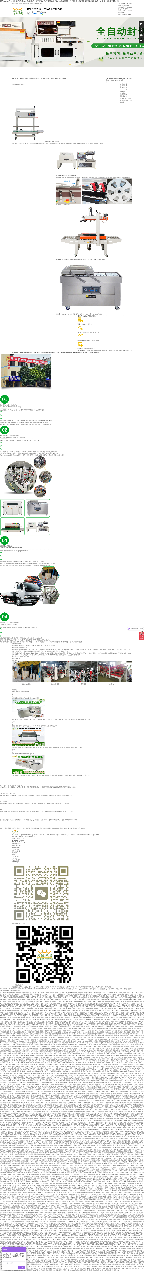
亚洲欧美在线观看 (74, 1241)
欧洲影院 (34, 1071)
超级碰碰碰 (4, 1133)
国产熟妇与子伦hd (89, 1086)
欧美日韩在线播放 (78, 1086)
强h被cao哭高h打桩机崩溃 (46, 1100)
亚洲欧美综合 (100, 1124)
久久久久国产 (9, 1138)
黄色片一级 (33, 1061)
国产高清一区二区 (83, 1122)
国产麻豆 (69, 1007)
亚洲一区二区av (5, 1149)
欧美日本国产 (105, 1080)
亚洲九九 (111, 1005)
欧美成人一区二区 (113, 1246)
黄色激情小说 (129, 1028)
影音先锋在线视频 (133, 1043)
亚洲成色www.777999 (83, 1167)
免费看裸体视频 (106, 1127)
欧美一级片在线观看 (24, 1201)
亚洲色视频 (87, 1010)
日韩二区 (79, 1266)
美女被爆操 (28, 1171)
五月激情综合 (107, 1165)
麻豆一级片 (59, 1124)
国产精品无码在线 (117, 1102)
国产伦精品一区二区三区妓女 (98, 1075)
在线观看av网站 (47, 1144)
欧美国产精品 (122, 992)
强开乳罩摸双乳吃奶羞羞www (51, 1046)
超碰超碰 (132, 1131)
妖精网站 (21, 1207)
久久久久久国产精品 (127, 1122)
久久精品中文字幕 (70, 1216)
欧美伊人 (27, 1046)
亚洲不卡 (80, 1093)
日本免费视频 (109, 1124)
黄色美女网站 (122, 1089)
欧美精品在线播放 (27, 1080)
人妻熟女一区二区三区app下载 (27, 1007)
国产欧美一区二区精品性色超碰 (50, 1059)
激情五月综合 (5, 1021)
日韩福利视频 (6, 1158)
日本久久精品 (28, 1037)
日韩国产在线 (94, 1207)
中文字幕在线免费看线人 (75, 1210)
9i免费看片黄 (73, 1050)
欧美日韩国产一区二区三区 (127, 1165)
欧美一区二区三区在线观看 (134, 1017)
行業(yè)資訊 (15, 856)
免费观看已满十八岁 (94, 1099)
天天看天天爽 (72, 1190)
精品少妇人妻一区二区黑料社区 (119, 1003)
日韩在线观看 (54, 1111)
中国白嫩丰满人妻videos (87, 1236)
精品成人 (11, 1187)
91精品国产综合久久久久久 (76, 1037)
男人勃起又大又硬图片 (14, 1080)
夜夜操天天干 (73, 1185)
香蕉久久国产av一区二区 (56, 1048)
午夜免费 (13, 1035)
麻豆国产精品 (18, 1138)
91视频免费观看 (127, 1151)
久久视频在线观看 (69, 1057)
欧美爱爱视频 (63, 1055)
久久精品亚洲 (46, 1034)
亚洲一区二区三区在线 (104, 1026)
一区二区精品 (54, 1053)
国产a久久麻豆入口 (126, 1236)
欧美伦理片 (83, 1012)
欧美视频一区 (21, 1246)
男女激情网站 (52, 1127)
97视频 (12, 1095)
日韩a (11, 1021)
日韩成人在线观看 (104, 1021)
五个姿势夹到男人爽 (68, 1252)
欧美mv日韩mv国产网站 (74, 1153)
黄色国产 (16, 1122)
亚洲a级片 (85, 1061)
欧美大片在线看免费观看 (15, 1039)
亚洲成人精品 (92, 1151)
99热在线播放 (64, 1025)
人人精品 (70, 1102)
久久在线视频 (96, 1019)
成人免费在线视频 (38, 1070)
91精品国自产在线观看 (114, 1075)
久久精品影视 (46, 998)
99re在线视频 (28, 1062)
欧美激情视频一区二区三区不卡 (40, 1053)
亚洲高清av (138, 1221)
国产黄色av (125, 1162)
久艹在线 (109, 1171)
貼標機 (122, 102)
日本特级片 (58, 1012)
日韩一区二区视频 (128, 1035)
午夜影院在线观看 (65, 1059)
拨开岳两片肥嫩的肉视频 (55, 1039)
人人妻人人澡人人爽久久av (26, 1257)
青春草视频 (25, 1129)
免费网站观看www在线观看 (92, 1189)
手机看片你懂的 (131, 1136)
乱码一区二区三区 (43, 1071)
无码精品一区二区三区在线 (136, 1264)
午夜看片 (106, 1005)
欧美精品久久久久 (134, 1196)
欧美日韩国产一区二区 (110, 1014)
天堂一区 (39, 1021)
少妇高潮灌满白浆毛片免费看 (49, 1035)
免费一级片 (123, 1167)
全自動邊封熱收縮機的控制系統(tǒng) (23, 754)
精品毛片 (8, 1124)
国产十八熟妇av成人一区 (47, 996)
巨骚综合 (66, 1136)
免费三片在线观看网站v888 (73, 1225)
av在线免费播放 (23, 1210)
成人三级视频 (67, 1254)
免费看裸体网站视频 (109, 1151)
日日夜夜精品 (53, 1061)
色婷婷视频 (124, 1026)
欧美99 (127, 1131)
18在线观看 (113, 992)
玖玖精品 (35, 1207)
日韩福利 (32, 1016)
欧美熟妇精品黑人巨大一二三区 (34, 1223)
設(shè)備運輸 (26, 684)
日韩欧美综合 (140, 1131)
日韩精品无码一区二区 (100, 1037)
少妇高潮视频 (8, 1048)
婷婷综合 (34, 1250)
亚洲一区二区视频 (108, 1263)
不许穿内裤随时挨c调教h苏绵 (116, 1142)
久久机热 (42, 1057)
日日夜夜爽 (54, 1131)
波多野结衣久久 (93, 1113)
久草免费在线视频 (121, 1140)
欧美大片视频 (103, 998)
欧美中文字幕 (88, 1080)
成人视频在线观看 (123, 1010)
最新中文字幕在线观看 (46, 1052)
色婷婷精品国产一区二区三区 (23, 1012)
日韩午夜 (74, 1041)
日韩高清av (76, 1245)
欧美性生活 (101, 1252)
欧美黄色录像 (38, 1001)
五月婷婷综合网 (86, 1160)
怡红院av (51, 1205)
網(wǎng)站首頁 (124, 5)
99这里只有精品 (81, 1068)
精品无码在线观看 (97, 1221)
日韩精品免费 (39, 1135)
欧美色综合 (35, 1037)
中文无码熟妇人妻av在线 (113, 1252)
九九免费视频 (5, 1014)
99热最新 (61, 1135)
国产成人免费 (112, 1261)
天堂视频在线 (62, 994)
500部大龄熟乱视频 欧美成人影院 (10, 1064)
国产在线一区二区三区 (75, 1095)
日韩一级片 (8, 1216)
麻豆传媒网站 (22, 1079)
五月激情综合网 (79, 1039)
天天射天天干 (29, 1086)
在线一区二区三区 (86, 1120)
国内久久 (47, 1032)
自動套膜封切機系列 (126, 100)
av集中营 (87, 1025)
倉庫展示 (83, 684)
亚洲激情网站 (99, 1089)
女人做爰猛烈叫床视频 (52, 1257)
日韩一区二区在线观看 (96, 1153)
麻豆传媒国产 (46, 1111)
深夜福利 (39, 1120)
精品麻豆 (73, 1169)
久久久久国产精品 (92, 1044)
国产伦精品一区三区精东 (18, 1043)
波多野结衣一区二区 (78, 1010)
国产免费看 (69, 1089)
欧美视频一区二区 (7, 1026)
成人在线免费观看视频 (75, 1026)
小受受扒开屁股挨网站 (119, 1044)
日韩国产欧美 (34, 1097)
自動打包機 (123, 86)
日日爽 (120, 1198)
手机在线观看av (87, 1246)
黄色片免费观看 (122, 1189)
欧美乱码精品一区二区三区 (52, 1077)
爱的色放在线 (48, 1198)
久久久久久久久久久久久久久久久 (92, 1263)
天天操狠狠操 (103, 1077)
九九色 (34, 992)
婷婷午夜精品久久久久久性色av (93, 1228)
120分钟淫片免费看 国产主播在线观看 (15, 1008)
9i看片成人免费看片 (87, 1144)
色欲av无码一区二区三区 (129, 1113)
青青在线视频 (13, 1144)
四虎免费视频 (121, 1017)
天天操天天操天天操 (47, 1129)
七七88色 (122, 1012)
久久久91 (10, 1082)
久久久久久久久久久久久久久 (54, 1109)
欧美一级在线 (38, 1144)
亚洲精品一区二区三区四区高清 (80, 1034)
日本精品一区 (120, 1052)
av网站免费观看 (134, 1106)
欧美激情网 (125, 1057)
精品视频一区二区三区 (103, 1115)
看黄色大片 (109, 1050)
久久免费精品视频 (78, 998)
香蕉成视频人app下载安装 (59, 992)
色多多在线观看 (56, 1169)
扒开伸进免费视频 (135, 1048)
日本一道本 (53, 1207)
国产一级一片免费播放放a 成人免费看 (99, 1140)
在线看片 (15, 1201)
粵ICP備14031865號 (75, 987)
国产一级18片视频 (125, 1032)
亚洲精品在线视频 (20, 1154)
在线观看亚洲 (9, 1050)
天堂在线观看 (35, 1201)
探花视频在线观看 (7, 1068)
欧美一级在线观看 (114, 1048)
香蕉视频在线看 (20, 1156)
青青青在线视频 (112, 1007)
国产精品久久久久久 (115, 1061)
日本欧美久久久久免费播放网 (61, 1133)
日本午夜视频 (102, 1169)
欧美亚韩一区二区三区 (18, 1059)
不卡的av (85, 1057)
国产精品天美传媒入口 (33, 1084)
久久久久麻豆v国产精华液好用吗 (22, 1142)
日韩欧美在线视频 (115, 1106)
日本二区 (72, 1088)
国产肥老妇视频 (36, 1234)
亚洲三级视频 (94, 998)
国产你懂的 (37, 1178)
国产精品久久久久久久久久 (125, 1068)
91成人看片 (7, 1176)
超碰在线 (19, 1115)
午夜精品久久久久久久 (70, 1117)
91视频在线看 (129, 1257)
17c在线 (88, 1108)
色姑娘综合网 (72, 1180)
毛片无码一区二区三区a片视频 (47, 1003)
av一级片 (139, 1136)
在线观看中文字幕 (5, 1059)
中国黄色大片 (119, 1099)
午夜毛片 (44, 1149)
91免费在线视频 (42, 1156)
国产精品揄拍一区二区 (52, 1023)
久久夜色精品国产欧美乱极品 (54, 1057)
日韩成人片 (12, 1140)
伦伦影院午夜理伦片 (92, 1068)
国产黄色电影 (136, 1023)
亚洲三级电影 (116, 1026)
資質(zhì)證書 (16, 851)
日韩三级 (96, 1097)
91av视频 (38, 1088)
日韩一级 (125, 1064)
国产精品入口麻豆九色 (121, 1073)
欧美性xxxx (21, 1144)
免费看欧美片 (77, 1007)
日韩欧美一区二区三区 (83, 1062)
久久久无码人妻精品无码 (56, 1075)
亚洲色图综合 (45, 1005)
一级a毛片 (130, 1016)
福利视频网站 (4, 1070)
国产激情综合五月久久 (85, 1073)
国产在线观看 (88, 1046)
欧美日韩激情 (67, 1030)
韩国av (139, 1026)
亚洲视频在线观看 (71, 1008)
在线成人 (71, 1099)
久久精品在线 (20, 1041)
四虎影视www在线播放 (21, 1093)
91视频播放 (27, 992)
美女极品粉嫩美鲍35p (33, 1174)
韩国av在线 (29, 1154)
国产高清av (77, 1207)
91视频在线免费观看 (53, 1158)
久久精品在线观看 (17, 1044)
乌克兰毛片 (27, 1111)
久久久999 (32, 1124)
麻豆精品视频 (98, 992)
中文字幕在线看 (68, 1001)
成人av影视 (46, 1108)
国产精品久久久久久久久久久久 (50, 1062)
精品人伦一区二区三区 (126, 1207)
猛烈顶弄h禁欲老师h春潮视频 (91, 1095)
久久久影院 (11, 1160)
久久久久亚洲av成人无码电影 (53, 1093)
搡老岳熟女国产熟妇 (77, 1046)
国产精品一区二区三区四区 (55, 1104)
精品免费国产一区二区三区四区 (115, 1104)
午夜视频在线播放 (7, 1270)
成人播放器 (78, 1057)
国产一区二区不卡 (116, 999)
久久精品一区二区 (77, 1030)
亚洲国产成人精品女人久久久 (69, 999)
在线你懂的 (89, 1241)
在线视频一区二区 (67, 1174)
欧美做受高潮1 (77, 1084)
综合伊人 (39, 1046)
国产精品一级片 (83, 1138)
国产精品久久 (132, 1026)
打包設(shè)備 (45, 78)
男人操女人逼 (66, 1071)
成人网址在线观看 (59, 1163)
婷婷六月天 (135, 1180)
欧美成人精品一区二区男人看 (25, 1001)
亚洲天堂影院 (69, 1075)
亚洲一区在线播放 (110, 1023)
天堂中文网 (24, 1048)
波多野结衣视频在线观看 (79, 1044)
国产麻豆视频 (108, 1136)
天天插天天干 (103, 1227)
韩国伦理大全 (63, 1102)
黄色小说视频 (19, 1236)
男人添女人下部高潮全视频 (52, 999)
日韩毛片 (88, 1208)
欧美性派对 (97, 1257)
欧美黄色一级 (32, 1021)
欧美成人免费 (78, 1106)
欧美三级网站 (85, 1075)
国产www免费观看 (56, 1032)
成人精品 (128, 1259)
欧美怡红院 (122, 1136)
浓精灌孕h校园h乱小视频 (67, 1023)
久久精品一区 (87, 1026)
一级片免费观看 (63, 1120)
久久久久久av (71, 1021)
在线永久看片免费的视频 (103, 1030)
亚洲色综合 (90, 1198)
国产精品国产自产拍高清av (124, 1129)
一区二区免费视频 (125, 1050)
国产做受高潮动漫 (69, 1104)
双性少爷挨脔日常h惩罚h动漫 (108, 1068)
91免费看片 (19, 1111)
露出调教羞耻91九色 (95, 1016)
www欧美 (20, 992)
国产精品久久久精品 (136, 1057)
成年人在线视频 (82, 1185)
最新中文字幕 (140, 1012)
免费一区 (87, 998)
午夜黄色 (71, 1147)
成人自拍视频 (33, 1093)
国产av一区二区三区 (98, 1032)
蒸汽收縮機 (123, 95)
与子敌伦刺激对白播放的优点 (8, 992)
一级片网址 (119, 1053)
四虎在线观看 (93, 1061)
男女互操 (18, 1014)
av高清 (94, 1030)
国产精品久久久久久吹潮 (8, 1037)
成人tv (69, 1044)
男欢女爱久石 (43, 1097)
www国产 (41, 1171)
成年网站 (69, 1212)
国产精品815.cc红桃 (131, 1021)
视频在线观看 (21, 1019)
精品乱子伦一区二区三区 (70, 1124)
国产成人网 (94, 1252)
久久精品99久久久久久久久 (116, 1037)
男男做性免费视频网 (25, 1234)
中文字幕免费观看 (95, 1079)
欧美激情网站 (88, 1192)
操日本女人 (27, 1025)
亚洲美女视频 (99, 1198)
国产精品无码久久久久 (9, 1111)
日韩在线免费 (5, 1169)
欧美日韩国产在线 (128, 1153)
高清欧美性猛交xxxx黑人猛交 (32, 1189)
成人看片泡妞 (6, 1113)
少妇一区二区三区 (22, 1167)
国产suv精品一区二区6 (42, 1113)
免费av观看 (13, 1023)
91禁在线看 (36, 1019)
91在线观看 (39, 1245)
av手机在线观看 (54, 1113)
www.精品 (72, 1194)
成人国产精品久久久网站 (39, 1252)
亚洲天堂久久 (90, 1257)
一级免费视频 (91, 1117)
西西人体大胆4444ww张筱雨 (106, 1135)
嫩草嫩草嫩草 (72, 1181)
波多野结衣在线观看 (61, 1021)
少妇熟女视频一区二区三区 (66, 1223)
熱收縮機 (123, 91)
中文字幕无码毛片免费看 (91, 1093)
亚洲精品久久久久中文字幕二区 (13, 1118)
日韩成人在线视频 (73, 1270)
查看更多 (59, 204)
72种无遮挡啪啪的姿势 (134, 1230)
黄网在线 (79, 1005)
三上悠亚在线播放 (64, 1236)
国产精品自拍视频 (74, 1016)
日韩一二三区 (27, 1250)
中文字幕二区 (104, 1097)
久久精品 (60, 1214)
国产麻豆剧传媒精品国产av (130, 1095)
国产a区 (14, 1198)
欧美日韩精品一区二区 (32, 1117)
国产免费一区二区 (54, 1037)
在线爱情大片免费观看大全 (50, 1082)
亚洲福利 (26, 1216)
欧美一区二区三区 (122, 996)
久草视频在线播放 (73, 1064)
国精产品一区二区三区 (20, 1021)
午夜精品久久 (89, 1190)
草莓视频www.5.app (70, 1199)
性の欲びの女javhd (99, 1203)
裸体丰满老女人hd (107, 1016)
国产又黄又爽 (84, 1052)
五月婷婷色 (13, 1171)
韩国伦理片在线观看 (29, 1115)
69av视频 (93, 1118)
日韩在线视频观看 (34, 1158)
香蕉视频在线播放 (26, 1104)
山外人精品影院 (63, 1043)
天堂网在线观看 (90, 1259)
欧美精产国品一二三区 (77, 1232)
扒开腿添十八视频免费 (6, 1218)
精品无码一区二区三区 (23, 1145)
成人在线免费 (122, 1001)
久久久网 (55, 1239)
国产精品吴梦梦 (19, 1062)
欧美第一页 (94, 1035)
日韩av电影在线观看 (120, 1138)
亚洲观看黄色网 (33, 1048)
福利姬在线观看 (19, 1102)
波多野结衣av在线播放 (92, 1158)
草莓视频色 (122, 1158)
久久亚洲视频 (60, 996)
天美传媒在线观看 (81, 1250)
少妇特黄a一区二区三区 (45, 1250)
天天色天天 (59, 1001)
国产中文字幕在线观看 (96, 1210)
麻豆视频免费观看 (69, 1048)
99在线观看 (40, 999)
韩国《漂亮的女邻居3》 (89, 1028)
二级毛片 (14, 1019)
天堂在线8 (46, 1001)
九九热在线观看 (64, 1239)
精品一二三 (106, 992)
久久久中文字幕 (19, 1034)
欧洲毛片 (61, 1122)
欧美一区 (84, 1099)
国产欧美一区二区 (122, 1043)
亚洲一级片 (113, 1089)
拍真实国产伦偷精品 (115, 1162)
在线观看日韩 (59, 1136)
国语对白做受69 (31, 999)
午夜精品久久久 (129, 1104)
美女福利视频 (25, 1160)
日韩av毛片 (95, 1071)
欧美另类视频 (60, 1068)
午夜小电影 (78, 1099)
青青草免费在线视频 (108, 994)
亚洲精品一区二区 (54, 1196)
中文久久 (37, 1028)
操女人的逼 (122, 1174)
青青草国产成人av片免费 (96, 1122)
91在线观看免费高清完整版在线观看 (85, 1055)
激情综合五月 (93, 1059)
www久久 (74, 1113)
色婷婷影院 (63, 1153)
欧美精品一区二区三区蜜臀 (77, 1043)
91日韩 (51, 1163)
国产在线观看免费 (39, 1023)
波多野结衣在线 (20, 1117)
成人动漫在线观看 (84, 1079)
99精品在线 (11, 1192)
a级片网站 (113, 1017)
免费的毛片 (5, 1003)
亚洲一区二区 (137, 1207)
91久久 (104, 1043)
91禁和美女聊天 (43, 1048)
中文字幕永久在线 (47, 1189)
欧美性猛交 (31, 1088)
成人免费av (88, 1127)
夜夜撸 (88, 999)
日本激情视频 (79, 1077)
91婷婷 (133, 1111)
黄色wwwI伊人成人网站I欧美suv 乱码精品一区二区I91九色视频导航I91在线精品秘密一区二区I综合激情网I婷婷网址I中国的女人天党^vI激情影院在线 (59, 1)
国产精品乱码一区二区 (51, 1080)
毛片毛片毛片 (87, 1030)
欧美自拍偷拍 (111, 1052)
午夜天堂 (3, 1135)
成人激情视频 (109, 1066)
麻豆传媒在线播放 (80, 1023)
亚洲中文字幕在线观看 (83, 1169)
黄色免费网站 (55, 1016)
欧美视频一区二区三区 (118, 1030)
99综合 (80, 1041)
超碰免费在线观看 (53, 1153)
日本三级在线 (116, 1122)
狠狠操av (80, 1053)
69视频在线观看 (98, 1064)
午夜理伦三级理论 (129, 1046)
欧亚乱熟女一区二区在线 (115, 1008)
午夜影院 (91, 1102)
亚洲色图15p (67, 1259)
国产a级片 (95, 1010)
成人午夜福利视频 (130, 1219)
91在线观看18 (93, 1052)
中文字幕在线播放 (79, 1252)
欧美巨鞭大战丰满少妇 (20, 1026)
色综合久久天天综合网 (88, 1007)
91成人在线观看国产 (132, 1205)
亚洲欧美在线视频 (62, 1003)
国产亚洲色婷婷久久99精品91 (103, 1102)
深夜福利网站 (42, 1181)
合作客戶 (14, 660)
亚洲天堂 (10, 994)
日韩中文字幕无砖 (106, 1147)
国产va (63, 1077)
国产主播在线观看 (132, 1059)
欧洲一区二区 (138, 1016)
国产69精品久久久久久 (7, 1062)
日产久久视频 (60, 1225)
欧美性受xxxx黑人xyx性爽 (32, 996)
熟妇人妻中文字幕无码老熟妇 (122, 1180)
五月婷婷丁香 (22, 999)
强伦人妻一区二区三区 (28, 1113)
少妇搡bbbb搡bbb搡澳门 (112, 1032)
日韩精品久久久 (20, 1086)
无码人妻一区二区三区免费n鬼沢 (31, 1149)
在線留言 (120, 3)
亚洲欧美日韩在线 (127, 1198)
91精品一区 (73, 1093)
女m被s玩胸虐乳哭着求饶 (110, 1183)
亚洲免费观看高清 (37, 1014)
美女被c (44, 1236)
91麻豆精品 (17, 994)
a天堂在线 (65, 1066)
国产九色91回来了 (116, 1025)
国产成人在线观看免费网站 (82, 1118)
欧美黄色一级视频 (72, 1073)
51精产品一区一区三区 (41, 1118)
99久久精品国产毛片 (104, 1059)
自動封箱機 (54, 78)
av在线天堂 (64, 1180)
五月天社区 (77, 1075)
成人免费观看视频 (46, 1028)
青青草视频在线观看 (101, 1088)
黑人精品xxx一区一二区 (129, 1212)
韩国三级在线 (23, 1153)
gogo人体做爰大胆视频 (76, 1070)
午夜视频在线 (12, 1001)
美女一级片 (57, 1100)
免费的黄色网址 (75, 1052)
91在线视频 (18, 1088)
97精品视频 (62, 1008)
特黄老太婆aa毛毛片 (52, 1172)
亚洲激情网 (112, 1230)
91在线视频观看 (63, 1026)
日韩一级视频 (135, 1259)
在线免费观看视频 (42, 1068)
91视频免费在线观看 (66, 1219)
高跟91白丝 (80, 1190)
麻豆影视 (12, 1014)
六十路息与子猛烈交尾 (91, 1017)
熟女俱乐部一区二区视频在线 (15, 1025)
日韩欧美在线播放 (94, 1219)
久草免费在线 (42, 1008)
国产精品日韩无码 (137, 1192)
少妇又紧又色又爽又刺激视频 (32, 1236)
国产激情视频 (80, 1201)
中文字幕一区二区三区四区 (93, 1091)
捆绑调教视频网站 (113, 1174)
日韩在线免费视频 (13, 1165)
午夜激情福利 (119, 1225)
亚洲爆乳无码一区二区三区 (26, 1023)
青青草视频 (69, 1160)
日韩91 (102, 1158)
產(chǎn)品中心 (16, 847)
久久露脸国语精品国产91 (35, 1108)
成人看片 (51, 1097)
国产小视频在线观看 (61, 1237)
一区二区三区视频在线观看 (86, 1008)
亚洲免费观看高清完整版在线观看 (92, 1005)
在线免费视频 (124, 1144)
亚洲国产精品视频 (32, 1008)
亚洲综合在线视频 (25, 1071)
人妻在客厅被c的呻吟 (47, 1243)
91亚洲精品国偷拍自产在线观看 (117, 1214)
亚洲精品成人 (27, 1230)
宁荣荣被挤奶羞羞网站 (51, 1064)
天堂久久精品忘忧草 (138, 1266)
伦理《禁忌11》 (43, 1127)
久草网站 (118, 1151)
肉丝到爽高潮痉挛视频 (96, 1014)
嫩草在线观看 (109, 1035)
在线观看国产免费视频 (128, 1252)
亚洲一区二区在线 (89, 1053)
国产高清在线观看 (111, 1268)
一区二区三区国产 (49, 1136)
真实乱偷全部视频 (104, 1093)
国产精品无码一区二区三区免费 (42, 1043)
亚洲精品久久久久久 (99, 1126)
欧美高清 (47, 1095)
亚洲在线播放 (12, 1041)
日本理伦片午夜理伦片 (24, 1073)
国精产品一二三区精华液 (27, 1064)
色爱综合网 (101, 1035)
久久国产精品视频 (99, 1144)
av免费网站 (27, 1237)
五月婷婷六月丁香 (56, 998)
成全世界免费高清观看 (115, 998)
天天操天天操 (81, 1199)
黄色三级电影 (15, 1176)
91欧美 (48, 1218)
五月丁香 (137, 1030)
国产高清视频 (9, 1108)
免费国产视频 (60, 1199)
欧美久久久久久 (68, 1039)
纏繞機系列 (123, 96)
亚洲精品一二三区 (56, 1230)
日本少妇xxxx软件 (25, 1010)
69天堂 (84, 1084)
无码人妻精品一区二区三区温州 (19, 1003)
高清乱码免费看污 (131, 1135)
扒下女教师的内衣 (33, 1026)
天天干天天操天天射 (14, 1028)
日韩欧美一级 (13, 1007)
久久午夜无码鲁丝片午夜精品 (48, 994)
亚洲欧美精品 (99, 1236)
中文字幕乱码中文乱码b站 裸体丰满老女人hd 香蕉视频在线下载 (102, 1039)
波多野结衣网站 (78, 1001)
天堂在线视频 (45, 1183)
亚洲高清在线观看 (101, 1007)
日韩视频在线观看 (46, 1246)
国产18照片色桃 (133, 1140)
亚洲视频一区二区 (117, 1171)
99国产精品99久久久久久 (55, 1088)
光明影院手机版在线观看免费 (19, 1124)
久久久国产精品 (93, 1057)
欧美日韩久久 (120, 1041)
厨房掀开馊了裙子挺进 (65, 1035)
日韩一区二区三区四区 (123, 1077)
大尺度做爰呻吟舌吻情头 (136, 1019)
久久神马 (31, 1028)
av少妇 (6, 1073)
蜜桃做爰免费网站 (29, 1055)
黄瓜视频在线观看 (109, 1210)
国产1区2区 (9, 1034)
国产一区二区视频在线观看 (31, 1044)
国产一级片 (104, 1019)
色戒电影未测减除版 (112, 1239)
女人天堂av (60, 1014)
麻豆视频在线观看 (104, 1071)
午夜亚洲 (62, 1118)
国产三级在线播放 (124, 1070)
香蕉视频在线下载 (65, 1113)
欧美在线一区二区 (35, 1082)
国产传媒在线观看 (31, 1156)
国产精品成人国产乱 (90, 1104)
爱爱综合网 (3, 1001)
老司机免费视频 (119, 1255)
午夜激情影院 (120, 1062)
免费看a (96, 1041)
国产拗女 (53, 1108)
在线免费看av (93, 1138)
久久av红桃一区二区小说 (34, 998)
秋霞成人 (35, 1239)
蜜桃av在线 (96, 1080)
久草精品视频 (134, 1010)
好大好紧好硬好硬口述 (55, 1041)
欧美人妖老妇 (43, 1153)
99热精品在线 (61, 1108)
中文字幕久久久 (30, 1075)
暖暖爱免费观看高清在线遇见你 (100, 999)
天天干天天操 (124, 1199)
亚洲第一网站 (97, 1192)
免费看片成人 (106, 1250)
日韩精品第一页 (40, 1017)
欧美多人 (66, 1088)
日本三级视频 (138, 1210)
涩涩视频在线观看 (52, 1008)
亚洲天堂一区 (115, 1167)
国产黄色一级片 (96, 1162)
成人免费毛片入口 (62, 1147)
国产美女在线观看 (110, 1100)
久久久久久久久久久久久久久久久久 (65, 1266)
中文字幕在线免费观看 (59, 1198)
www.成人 (13, 1232)
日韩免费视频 (80, 1017)
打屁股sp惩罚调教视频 (111, 1070)
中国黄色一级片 (77, 1028)
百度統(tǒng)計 (64, 987)
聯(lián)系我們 (124, 14)
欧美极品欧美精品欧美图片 (24, 1070)
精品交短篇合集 (73, 1138)
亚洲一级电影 (12, 1246)
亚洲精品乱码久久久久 (45, 1239)
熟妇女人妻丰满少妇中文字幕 (33, 1034)
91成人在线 (68, 1248)
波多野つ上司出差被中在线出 (132, 1171)
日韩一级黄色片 (19, 1163)
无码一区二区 (75, 1100)
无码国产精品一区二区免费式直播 (132, 1172)
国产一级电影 (60, 1156)
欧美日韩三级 (49, 1162)
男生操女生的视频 (97, 1001)
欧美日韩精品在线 (100, 1156)
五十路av (48, 992)
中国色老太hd (111, 1156)
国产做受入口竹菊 (124, 1154)
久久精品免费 (114, 1109)
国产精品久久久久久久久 (54, 1066)
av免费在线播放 (56, 1174)
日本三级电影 (46, 1234)
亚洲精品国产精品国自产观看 (53, 1030)
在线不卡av (116, 1016)
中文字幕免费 (112, 1077)
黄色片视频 (109, 1205)
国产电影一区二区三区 (56, 1151)
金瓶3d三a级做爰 (57, 1028)
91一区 (60, 1126)
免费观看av (120, 1219)
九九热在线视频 (63, 1061)
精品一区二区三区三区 (48, 1012)
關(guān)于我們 (124, 9)
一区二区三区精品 (120, 1201)
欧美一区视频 (94, 1021)
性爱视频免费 (103, 1207)
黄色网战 (10, 1104)
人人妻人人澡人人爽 (19, 1212)
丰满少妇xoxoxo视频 (85, 1032)
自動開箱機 (123, 87)
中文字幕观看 (52, 1149)
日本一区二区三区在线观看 (118, 1059)
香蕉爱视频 (61, 1019)
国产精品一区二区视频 (53, 1154)
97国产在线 (109, 1180)
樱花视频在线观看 (109, 1064)
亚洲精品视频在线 (104, 1017)
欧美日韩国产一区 (119, 1118)
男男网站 (42, 1117)
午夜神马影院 (61, 1127)
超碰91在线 (127, 1041)
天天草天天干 (19, 1095)
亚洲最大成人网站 (97, 1046)
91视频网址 (20, 1171)
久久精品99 (53, 1214)
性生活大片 (71, 1192)
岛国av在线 (110, 1138)
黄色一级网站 (67, 1012)
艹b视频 (85, 1102)
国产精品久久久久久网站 (44, 1007)
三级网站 (105, 996)
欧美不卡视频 (35, 1039)
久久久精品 (72, 1005)
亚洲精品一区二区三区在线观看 (62, 1189)
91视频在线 (96, 1120)
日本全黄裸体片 (103, 1261)
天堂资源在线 (120, 1257)
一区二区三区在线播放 (133, 1044)
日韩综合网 (12, 1070)
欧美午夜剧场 (16, 1127)
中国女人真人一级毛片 (128, 1091)
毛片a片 (134, 1120)
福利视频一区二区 (102, 1230)
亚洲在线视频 (41, 1268)
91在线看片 (108, 1144)
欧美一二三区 (30, 1017)
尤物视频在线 (132, 1005)
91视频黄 (11, 1075)
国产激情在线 (4, 1007)
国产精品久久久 (52, 1126)
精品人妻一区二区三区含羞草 (49, 1019)
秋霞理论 (123, 1016)
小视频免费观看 (63, 1082)
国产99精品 (5, 1010)
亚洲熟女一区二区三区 (108, 1091)
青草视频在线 (88, 1126)
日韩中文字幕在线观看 (110, 1001)
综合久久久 (65, 1032)
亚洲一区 (99, 1212)
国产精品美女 (130, 1218)
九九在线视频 (45, 1138)
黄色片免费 (111, 1227)
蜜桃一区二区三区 (101, 1259)
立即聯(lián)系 (66, 204)
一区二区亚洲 (24, 1028)
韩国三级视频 (88, 1001)
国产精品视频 (126, 998)
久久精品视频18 (36, 1111)
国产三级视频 (118, 1035)
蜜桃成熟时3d (70, 1243)
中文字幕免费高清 (61, 1044)
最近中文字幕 (40, 1102)
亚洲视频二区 (15, 1136)
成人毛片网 (79, 1048)
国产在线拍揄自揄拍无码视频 (119, 1093)
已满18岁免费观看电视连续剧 (30, 994)
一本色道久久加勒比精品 (49, 1099)
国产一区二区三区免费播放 (81, 1014)
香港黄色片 (115, 1169)
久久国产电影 (31, 1032)
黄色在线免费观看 (76, 1059)
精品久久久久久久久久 (81, 1165)
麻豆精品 (109, 1181)
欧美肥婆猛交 (71, 1062)
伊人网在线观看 (97, 1172)
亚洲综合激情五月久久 (54, 1252)
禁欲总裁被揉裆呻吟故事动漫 (16, 1066)
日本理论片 (137, 1223)
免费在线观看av (139, 1153)
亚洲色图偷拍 (14, 1084)
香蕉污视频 (99, 1086)
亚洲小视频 (85, 1153)
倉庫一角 (112, 684)
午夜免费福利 (36, 1059)
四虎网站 (89, 1147)
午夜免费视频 (79, 1192)
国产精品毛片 (139, 1061)
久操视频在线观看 (59, 1089)
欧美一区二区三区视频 (27, 1178)
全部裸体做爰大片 (65, 1010)
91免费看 (29, 1043)
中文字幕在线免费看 (64, 1034)
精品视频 (21, 996)
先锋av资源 (82, 996)
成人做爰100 (62, 1172)
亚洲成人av (64, 1185)
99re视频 (89, 1019)
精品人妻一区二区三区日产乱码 (111, 1192)
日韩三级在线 (41, 992)
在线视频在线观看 (41, 1115)
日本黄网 (28, 1059)
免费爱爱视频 (9, 1005)
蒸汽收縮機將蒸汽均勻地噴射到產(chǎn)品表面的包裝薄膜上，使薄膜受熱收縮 (34, 726)
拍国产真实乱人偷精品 (19, 1228)
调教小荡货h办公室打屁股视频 (93, 1163)
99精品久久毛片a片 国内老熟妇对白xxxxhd (98, 1111)
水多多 (14, 1115)
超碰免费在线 (72, 992)
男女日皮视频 (68, 1028)
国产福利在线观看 (97, 1108)
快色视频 (85, 1059)
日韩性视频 (15, 1210)
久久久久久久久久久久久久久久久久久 (45, 1086)
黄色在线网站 (81, 1108)
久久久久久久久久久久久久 (127, 1079)
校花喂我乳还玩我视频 (107, 1099)
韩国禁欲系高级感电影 (117, 1131)
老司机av (106, 1109)
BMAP (52, 987)
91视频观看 (27, 1131)
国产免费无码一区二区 (112, 1203)
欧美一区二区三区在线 (61, 1129)
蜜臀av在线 (71, 1055)
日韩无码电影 (66, 1232)
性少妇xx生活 (96, 1073)
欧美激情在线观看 (12, 1135)
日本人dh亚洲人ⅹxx (135, 1034)
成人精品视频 (85, 1196)
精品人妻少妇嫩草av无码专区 (87, 1183)
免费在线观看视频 (118, 1046)
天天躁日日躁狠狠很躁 (23, 1035)
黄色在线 (11, 1093)
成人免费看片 (64, 1050)
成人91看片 (4, 1093)
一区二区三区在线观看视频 (110, 1084)
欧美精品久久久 (30, 1151)
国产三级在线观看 (18, 1172)
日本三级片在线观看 (122, 1034)
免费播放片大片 (35, 1035)
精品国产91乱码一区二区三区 (69, 1154)
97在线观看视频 (20, 1151)
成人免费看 (112, 996)
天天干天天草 (131, 1138)
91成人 (24, 1088)
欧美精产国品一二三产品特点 (13, 1061)
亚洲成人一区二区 (136, 998)
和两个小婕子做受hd (128, 1061)
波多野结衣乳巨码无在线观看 (31, 1005)
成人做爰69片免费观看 (52, 1010)
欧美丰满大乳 (54, 1120)
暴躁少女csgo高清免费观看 (92, 1048)
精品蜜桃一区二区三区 (99, 1178)
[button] (70, 64)
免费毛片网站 (10, 1151)
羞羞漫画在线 (40, 1032)
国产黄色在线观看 (96, 994)
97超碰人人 (36, 1142)
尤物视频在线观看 (15, 1149)
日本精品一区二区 (92, 1154)
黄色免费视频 (85, 1003)
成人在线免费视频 (96, 1201)
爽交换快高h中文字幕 (15, 1129)
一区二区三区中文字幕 (51, 1102)
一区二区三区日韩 (134, 1115)
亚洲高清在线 (72, 1205)
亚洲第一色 (19, 1037)
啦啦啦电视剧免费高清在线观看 (113, 1153)
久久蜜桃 (113, 1140)
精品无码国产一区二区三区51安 (111, 1172)
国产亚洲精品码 (12, 999)
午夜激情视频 (92, 1216)
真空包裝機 (62, 78)
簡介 (13, 656)
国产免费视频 (41, 1079)
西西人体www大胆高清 (53, 1221)
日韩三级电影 (68, 1086)
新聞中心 (122, 12)
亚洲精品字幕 (33, 1003)
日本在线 (56, 1210)
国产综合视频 (73, 1066)
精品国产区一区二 (42, 1205)
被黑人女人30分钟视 (24, 1030)
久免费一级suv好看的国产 (111, 1012)
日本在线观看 (16, 1048)
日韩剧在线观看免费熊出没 (85, 992)
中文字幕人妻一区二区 (124, 1007)
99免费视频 (82, 1156)
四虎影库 (93, 1212)
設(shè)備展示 (55, 684)
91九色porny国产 (41, 1066)
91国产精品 (83, 1198)
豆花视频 (33, 1046)
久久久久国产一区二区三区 (22, 1050)
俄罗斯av (60, 1086)
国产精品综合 (36, 1237)
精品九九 (12, 1169)
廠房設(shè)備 (16, 658)
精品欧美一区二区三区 (70, 1228)
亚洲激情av (3, 1041)
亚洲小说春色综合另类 (98, 1208)
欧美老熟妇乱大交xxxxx (107, 1120)
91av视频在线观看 (9, 1120)
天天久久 (7, 1203)
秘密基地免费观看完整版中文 (45, 1145)
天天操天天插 (45, 1163)
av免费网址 (69, 1091)
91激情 (110, 1044)
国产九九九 (41, 1093)
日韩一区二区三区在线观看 (94, 996)
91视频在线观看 (15, 1010)
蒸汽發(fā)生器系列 (125, 98)
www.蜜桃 (127, 994)
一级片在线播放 (41, 1203)
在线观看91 (77, 1120)
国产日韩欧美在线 (48, 1073)
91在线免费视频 (31, 1079)
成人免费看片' (65, 1070)
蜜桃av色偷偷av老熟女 (40, 1126)
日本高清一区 (18, 1005)
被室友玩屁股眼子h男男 (70, 1109)
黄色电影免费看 (73, 1218)
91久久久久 (22, 1100)
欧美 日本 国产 (128, 1255)
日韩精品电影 (40, 1055)
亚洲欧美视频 (115, 1127)
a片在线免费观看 (88, 1041)
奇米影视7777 (136, 1151)
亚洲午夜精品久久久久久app (86, 1124)
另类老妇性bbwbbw (8, 1012)
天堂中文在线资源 (126, 1192)
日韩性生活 (36, 1062)
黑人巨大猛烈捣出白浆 (132, 1118)
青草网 (70, 1003)
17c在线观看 (90, 1023)
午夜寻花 (6, 1023)
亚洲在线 (139, 1005)
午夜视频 (140, 1216)
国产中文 (118, 1113)
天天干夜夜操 (113, 1019)
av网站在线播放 (139, 1035)
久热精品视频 (12, 1145)
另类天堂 (68, 1122)
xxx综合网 (127, 1066)
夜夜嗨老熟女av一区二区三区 (124, 1156)
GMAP (57, 987)
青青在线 (40, 1192)
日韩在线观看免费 (97, 1136)
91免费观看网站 (35, 1216)
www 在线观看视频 (37, 1077)
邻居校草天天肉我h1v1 (91, 1070)
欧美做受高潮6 (91, 1174)
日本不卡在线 (86, 994)
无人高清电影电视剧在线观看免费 (47, 1212)
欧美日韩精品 (63, 1064)
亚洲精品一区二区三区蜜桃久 (15, 1131)
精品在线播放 (66, 1100)
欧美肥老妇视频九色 (20, 1270)
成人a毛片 (125, 1039)
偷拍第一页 (13, 1030)
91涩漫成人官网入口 (130, 1088)
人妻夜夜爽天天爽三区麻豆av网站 (132, 999)
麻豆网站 (52, 1001)
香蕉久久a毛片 (70, 1077)
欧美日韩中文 (84, 1016)
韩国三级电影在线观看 (71, 1079)
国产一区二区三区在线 (26, 1126)
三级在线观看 (44, 1037)
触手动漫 (88, 1145)
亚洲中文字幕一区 (70, 1068)
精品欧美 (48, 1259)
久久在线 (64, 1192)
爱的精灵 (92, 1034)
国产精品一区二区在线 (131, 1037)
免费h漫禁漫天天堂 (82, 1216)
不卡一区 (7, 1136)
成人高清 (29, 1019)
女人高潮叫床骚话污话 (38, 1010)
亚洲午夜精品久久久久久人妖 (133, 1062)
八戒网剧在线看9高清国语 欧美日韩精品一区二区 (32, 1106)
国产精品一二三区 (52, 1115)
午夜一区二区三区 (135, 1086)
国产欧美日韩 (130, 1030)
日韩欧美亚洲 (116, 1111)
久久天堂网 (71, 1203)
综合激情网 (116, 1144)
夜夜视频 (45, 1041)
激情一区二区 (68, 1014)
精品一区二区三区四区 (28, 1099)
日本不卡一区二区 (38, 1080)
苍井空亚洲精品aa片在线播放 (77, 1111)
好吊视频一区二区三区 (69, 1017)
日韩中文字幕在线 (43, 1061)
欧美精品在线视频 (95, 1062)
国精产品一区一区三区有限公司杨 (76, 1019)
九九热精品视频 (9, 1046)
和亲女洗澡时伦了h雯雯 (49, 1147)
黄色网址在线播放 (35, 1160)
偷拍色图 (52, 1176)
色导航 (136, 1255)
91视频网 (56, 1201)
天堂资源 (53, 1014)
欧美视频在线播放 (115, 1080)
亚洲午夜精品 (54, 1005)
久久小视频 (18, 1192)
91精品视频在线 (63, 1005)
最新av (59, 1232)
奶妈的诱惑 (83, 1174)
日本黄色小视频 (130, 1012)
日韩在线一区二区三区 (75, 1061)
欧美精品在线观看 (21, 1091)
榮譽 (22, 656)
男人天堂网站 (125, 1048)
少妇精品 (101, 1154)
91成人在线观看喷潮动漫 (44, 1091)
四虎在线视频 (69, 1187)
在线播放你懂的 (118, 1066)
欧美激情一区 (45, 1214)
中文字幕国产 (34, 1050)
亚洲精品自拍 (118, 1266)
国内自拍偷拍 (40, 1064)
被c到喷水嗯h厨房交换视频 (131, 1053)
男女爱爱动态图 (71, 1131)
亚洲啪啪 (38, 1099)
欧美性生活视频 (111, 1043)
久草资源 (122, 1246)
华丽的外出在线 (58, 1052)
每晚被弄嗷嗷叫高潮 (127, 1147)
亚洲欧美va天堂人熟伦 (14, 1053)
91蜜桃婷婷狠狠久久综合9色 (28, 1127)
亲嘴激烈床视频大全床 (19, 1190)
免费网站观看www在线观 (97, 1100)
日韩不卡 (118, 1091)
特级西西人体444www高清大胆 (98, 1214)
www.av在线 (63, 1037)
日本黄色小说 (140, 1091)
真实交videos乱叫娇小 (108, 1062)
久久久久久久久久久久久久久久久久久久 (117, 1208)
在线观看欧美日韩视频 (71, 996)
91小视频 (130, 1190)
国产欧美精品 (82, 1117)
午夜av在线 (138, 1239)
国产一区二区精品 (97, 1187)
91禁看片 (80, 1234)
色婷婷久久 (82, 999)
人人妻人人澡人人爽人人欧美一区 (34, 1095)
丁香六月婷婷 (79, 1104)
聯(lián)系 (26, 656)
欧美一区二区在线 (133, 1189)
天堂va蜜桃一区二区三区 (85, 1066)
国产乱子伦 (22, 1180)
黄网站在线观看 (65, 1046)
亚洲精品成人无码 (101, 1248)
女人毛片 (105, 1201)
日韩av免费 (85, 1142)
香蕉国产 (106, 1221)
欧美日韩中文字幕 (112, 1248)
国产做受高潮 (24, 1158)
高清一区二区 (96, 1127)
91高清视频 (82, 1270)
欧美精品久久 (101, 1118)
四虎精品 (66, 1052)
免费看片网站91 (120, 1218)
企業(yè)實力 (125, 11)
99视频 (99, 1028)
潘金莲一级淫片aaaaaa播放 (136, 1167)
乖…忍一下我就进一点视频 (33, 1041)
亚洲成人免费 (95, 1025)
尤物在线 (101, 1070)
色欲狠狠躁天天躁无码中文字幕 (63, 1145)
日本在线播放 (52, 1227)
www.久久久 (75, 1012)
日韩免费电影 (73, 1234)
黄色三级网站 (64, 1016)
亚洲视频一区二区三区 (135, 1039)
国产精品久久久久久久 (101, 1008)
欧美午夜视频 (69, 1263)
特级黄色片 (113, 1232)
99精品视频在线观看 (123, 1086)
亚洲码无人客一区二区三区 (93, 1043)
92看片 (12, 1086)
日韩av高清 (26, 1039)
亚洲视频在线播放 (105, 1025)
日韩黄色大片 (77, 1142)
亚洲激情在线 (9, 1162)
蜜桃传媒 (3, 1241)
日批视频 (29, 1239)
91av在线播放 (51, 1140)
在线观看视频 (99, 1053)
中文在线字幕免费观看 (20, 1108)
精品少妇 (9, 1201)
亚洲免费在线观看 (134, 1149)
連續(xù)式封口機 (34, 78)
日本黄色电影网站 (55, 1183)
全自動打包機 (24, 78)
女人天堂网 (124, 1160)
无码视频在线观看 (99, 1171)
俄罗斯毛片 (137, 1190)
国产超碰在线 (60, 1140)
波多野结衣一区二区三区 (124, 1023)
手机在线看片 (125, 1106)
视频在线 (124, 1005)
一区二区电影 (105, 1106)
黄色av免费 (58, 1268)
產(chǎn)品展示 (125, 7)
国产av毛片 (63, 1062)
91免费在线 (118, 1057)
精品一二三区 (66, 1041)
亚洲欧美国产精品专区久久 (95, 1012)
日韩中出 (101, 1270)
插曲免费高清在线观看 (117, 1028)
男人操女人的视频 (15, 1097)
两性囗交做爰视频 (62, 1190)
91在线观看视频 (18, 1219)
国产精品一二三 (67, 998)
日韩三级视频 (51, 1165)
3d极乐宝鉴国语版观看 (114, 1264)
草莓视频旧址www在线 (86, 1064)
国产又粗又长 (86, 1266)
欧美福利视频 (19, 1046)
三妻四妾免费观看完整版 (76, 1025)
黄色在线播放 (128, 1120)
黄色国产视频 (136, 1032)
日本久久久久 (137, 1228)
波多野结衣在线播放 (50, 1190)
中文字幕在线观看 (106, 1055)
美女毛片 (38, 1122)
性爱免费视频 (12, 1089)
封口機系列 (123, 93)
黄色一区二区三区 (29, 1102)
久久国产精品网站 (48, 1021)
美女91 (17, 1187)
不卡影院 (79, 1151)
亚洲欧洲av (76, 1003)
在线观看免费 (94, 1077)
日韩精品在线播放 (75, 1176)
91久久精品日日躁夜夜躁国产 (120, 1115)
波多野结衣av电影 (37, 1025)
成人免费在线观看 (109, 1053)
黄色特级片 (118, 1064)
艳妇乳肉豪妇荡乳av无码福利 (126, 1014)
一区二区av (50, 1181)
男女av (112, 1250)
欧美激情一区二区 (42, 1232)
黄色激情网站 (10, 1189)
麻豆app (126, 1008)
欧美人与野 (63, 1007)
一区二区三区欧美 (82, 1230)
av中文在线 (104, 1162)
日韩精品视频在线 (31, 1212)
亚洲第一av (120, 1100)
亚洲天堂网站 (30, 1135)
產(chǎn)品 (18, 657)
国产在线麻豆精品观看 (130, 1100)
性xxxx (27, 1016)
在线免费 (39, 1255)
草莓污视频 (68, 1156)
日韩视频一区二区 (31, 1100)
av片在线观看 (119, 994)
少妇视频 (115, 1136)
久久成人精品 (26, 1053)
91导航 (29, 1185)
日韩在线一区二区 (71, 1108)
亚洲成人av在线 (63, 1203)
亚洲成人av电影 (19, 1075)
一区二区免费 (135, 1154)
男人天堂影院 (124, 1127)
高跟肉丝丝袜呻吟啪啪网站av (17, 998)
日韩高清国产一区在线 (109, 1234)
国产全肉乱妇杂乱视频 (17, 1203)
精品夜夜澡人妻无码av (117, 1021)
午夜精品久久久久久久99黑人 (33, 1147)
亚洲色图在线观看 (91, 1181)
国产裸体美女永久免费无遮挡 (89, 1176)
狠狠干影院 (46, 1120)
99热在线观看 (45, 1084)
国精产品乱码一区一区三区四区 (48, 1026)
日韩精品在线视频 (79, 1097)
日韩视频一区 (134, 994)
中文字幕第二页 (77, 1246)
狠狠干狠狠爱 (106, 1028)
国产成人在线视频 (101, 1174)
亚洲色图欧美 (28, 1207)
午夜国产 (44, 1088)
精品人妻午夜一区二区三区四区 (68, 1053)
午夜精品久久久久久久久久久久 (108, 1010)
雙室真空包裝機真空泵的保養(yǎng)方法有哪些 (25, 698)
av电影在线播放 (100, 1023)
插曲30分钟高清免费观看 (73, 994)
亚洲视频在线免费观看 (47, 1237)
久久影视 (5, 998)
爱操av (99, 1055)
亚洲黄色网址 (44, 1039)
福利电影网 (17, 1104)
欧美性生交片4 (26, 1014)
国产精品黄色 (36, 1012)
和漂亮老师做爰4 (120, 1135)
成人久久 (118, 1005)
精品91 (94, 1254)
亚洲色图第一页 (80, 1158)
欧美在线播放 (74, 1032)
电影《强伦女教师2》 (72, 1198)
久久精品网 (130, 1223)
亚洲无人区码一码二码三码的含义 (100, 1003)
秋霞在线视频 (16, 1071)
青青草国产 (55, 1122)
